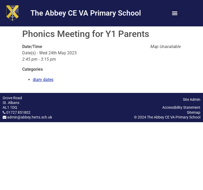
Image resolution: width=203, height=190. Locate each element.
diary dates (43, 79)
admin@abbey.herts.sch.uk (29, 117)
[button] (174, 13)
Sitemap (193, 112)
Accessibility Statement (181, 107)
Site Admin (191, 99)
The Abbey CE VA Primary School (85, 13)
